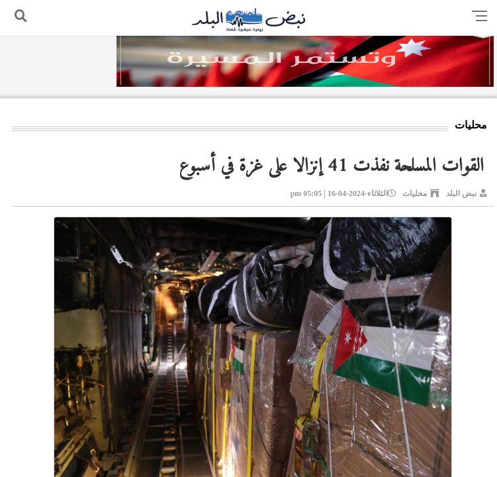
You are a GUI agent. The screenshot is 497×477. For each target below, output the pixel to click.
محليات (414, 193)
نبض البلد (461, 193)
